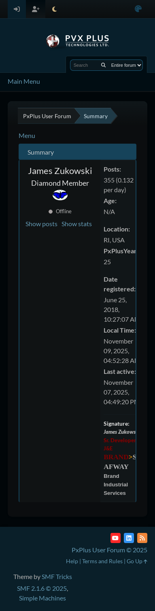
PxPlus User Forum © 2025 (109, 550)
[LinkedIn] (129, 538)
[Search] (103, 65)
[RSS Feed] (142, 538)
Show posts (41, 223)
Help (72, 561)
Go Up (137, 561)
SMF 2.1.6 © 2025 (42, 588)
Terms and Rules (102, 561)
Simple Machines (42, 598)
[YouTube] (115, 538)
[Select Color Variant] (138, 9)
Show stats (77, 223)
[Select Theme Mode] (54, 9)
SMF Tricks (57, 576)
